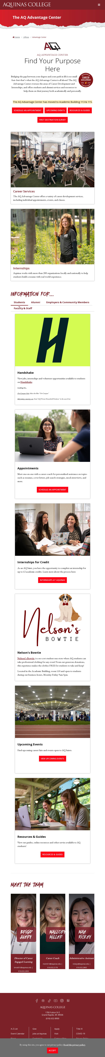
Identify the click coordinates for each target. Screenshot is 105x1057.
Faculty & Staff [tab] (23, 308)
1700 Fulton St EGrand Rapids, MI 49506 (52, 1013)
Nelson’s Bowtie (25, 658)
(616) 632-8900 (52, 1018)
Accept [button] (52, 1050)
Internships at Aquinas (52, 580)
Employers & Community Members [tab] (67, 302)
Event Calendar (17, 1033)
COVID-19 (80, 1033)
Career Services (24, 191)
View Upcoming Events (52, 758)
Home (17, 37)
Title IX (79, 1029)
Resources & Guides (80, 110)
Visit (56, 1033)
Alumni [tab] (35, 302)
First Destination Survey (52, 119)
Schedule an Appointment (28, 110)
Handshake (26, 382)
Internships (21, 268)
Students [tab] (19, 302)
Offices (26, 37)
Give (34, 1029)
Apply (56, 1029)
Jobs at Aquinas (40, 1033)
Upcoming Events (55, 110)
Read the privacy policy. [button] (74, 1044)
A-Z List (14, 1029)
